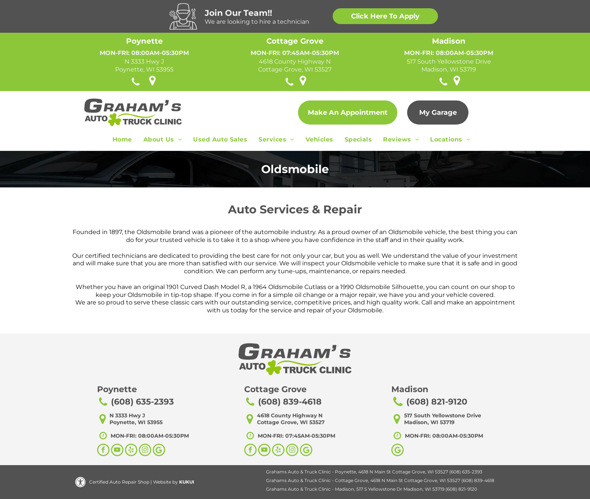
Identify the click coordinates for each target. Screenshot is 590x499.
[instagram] (145, 451)
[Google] (397, 451)
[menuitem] (122, 141)
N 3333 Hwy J (144, 61)
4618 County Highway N (295, 61)
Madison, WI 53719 (448, 69)
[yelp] (131, 451)
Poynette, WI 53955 (144, 69)
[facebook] (103, 451)
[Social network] (159, 451)
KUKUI (186, 482)
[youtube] (117, 451)
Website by (165, 482)
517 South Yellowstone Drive (449, 61)
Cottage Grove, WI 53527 (294, 69)
